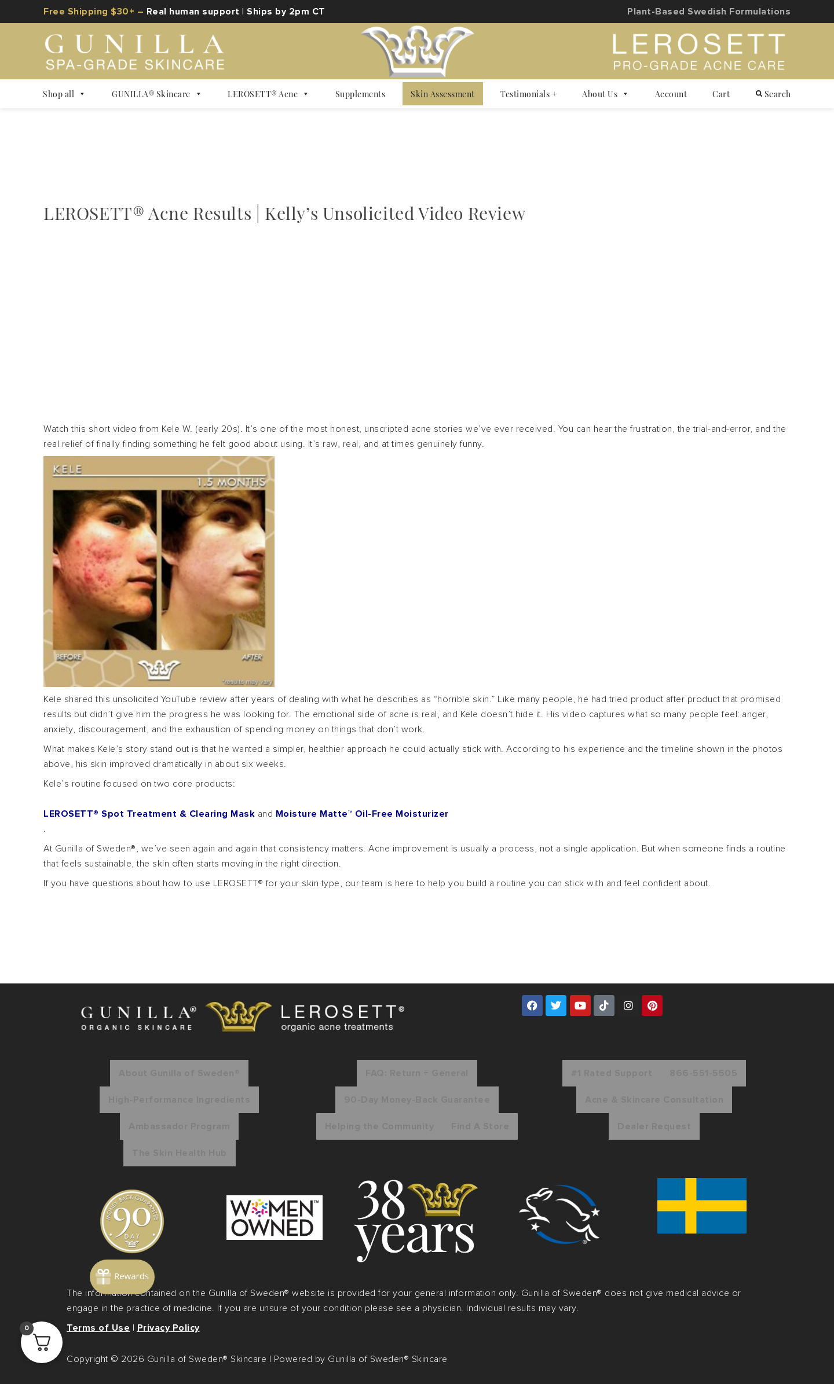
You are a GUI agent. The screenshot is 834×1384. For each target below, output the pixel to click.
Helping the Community (379, 1126)
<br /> (205, 321)
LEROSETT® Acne (269, 93)
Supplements (360, 94)
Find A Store (480, 1126)
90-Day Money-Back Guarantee (417, 1099)
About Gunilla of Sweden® (179, 1073)
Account (671, 94)
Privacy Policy (168, 1327)
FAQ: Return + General (417, 1073)
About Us (606, 93)
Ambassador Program (179, 1126)
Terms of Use (98, 1327)
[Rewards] (153, 1251)
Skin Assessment (443, 94)
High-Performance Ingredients (179, 1099)
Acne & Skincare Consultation (654, 1099)
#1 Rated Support (611, 1073)
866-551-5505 (703, 1073)
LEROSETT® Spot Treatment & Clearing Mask (149, 813)
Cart (721, 94)
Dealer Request (654, 1126)
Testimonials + (528, 94)
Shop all (64, 93)
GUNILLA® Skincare (157, 93)
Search (773, 94)
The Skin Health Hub (179, 1153)
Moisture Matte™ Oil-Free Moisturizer (362, 813)
